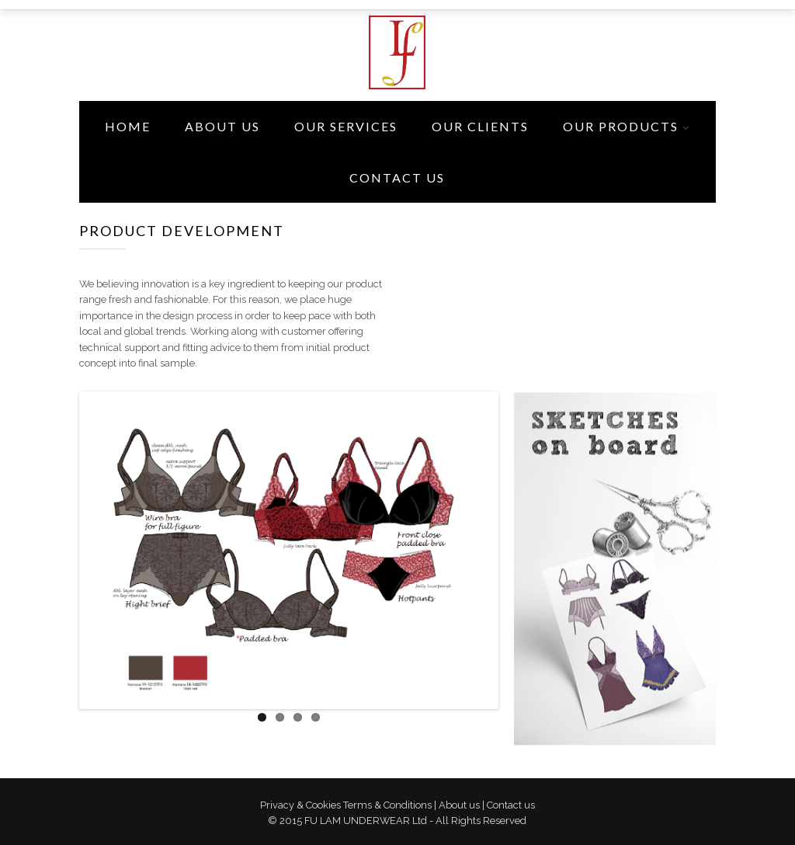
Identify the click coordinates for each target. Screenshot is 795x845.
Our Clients (480, 126)
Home (128, 126)
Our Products (621, 126)
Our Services (346, 126)
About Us (222, 126)
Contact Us (397, 177)
